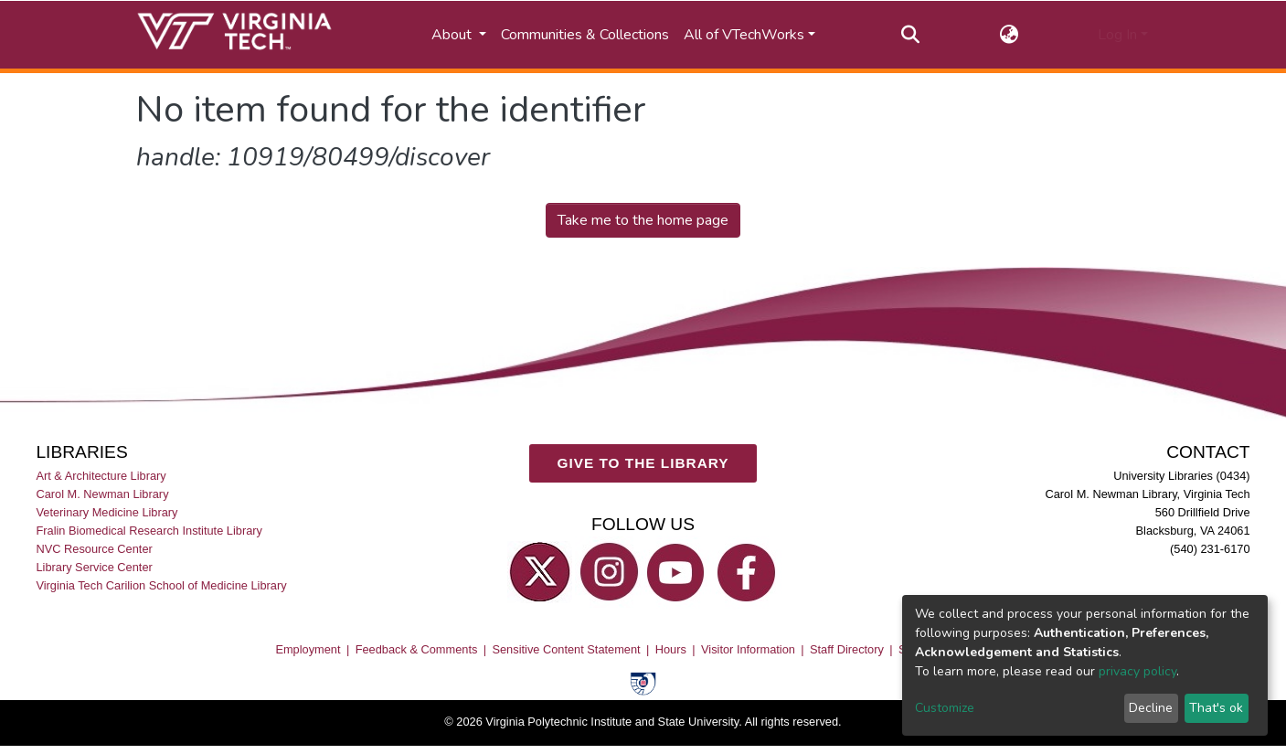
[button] (1008, 35)
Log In (1117, 35)
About (453, 35)
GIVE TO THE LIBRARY (643, 464)
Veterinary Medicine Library (106, 512)
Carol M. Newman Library (102, 494)
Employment (307, 649)
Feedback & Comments (417, 649)
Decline (1151, 708)
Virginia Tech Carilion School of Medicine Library (161, 586)
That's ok (1216, 708)
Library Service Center (94, 568)
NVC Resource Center (94, 550)
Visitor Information (748, 649)
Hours (670, 649)
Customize (944, 708)
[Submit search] (909, 35)
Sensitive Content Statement (566, 649)
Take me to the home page (643, 220)
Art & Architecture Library (100, 476)
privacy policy (1137, 671)
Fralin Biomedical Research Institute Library (149, 530)
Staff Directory (847, 649)
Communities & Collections (585, 35)
